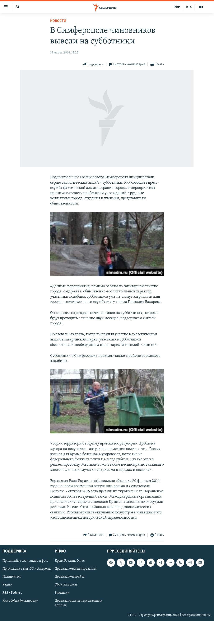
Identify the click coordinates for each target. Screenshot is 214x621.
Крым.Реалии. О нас (70, 561)
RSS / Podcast (12, 592)
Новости (58, 21)
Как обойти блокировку (20, 600)
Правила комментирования (76, 569)
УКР (177, 7)
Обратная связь (66, 585)
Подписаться (12, 577)
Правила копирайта (70, 577)
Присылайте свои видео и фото (25, 561)
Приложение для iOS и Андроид (27, 569)
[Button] (93, 64)
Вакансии (62, 592)
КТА (189, 7)
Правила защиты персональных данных (78, 603)
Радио (7, 585)
